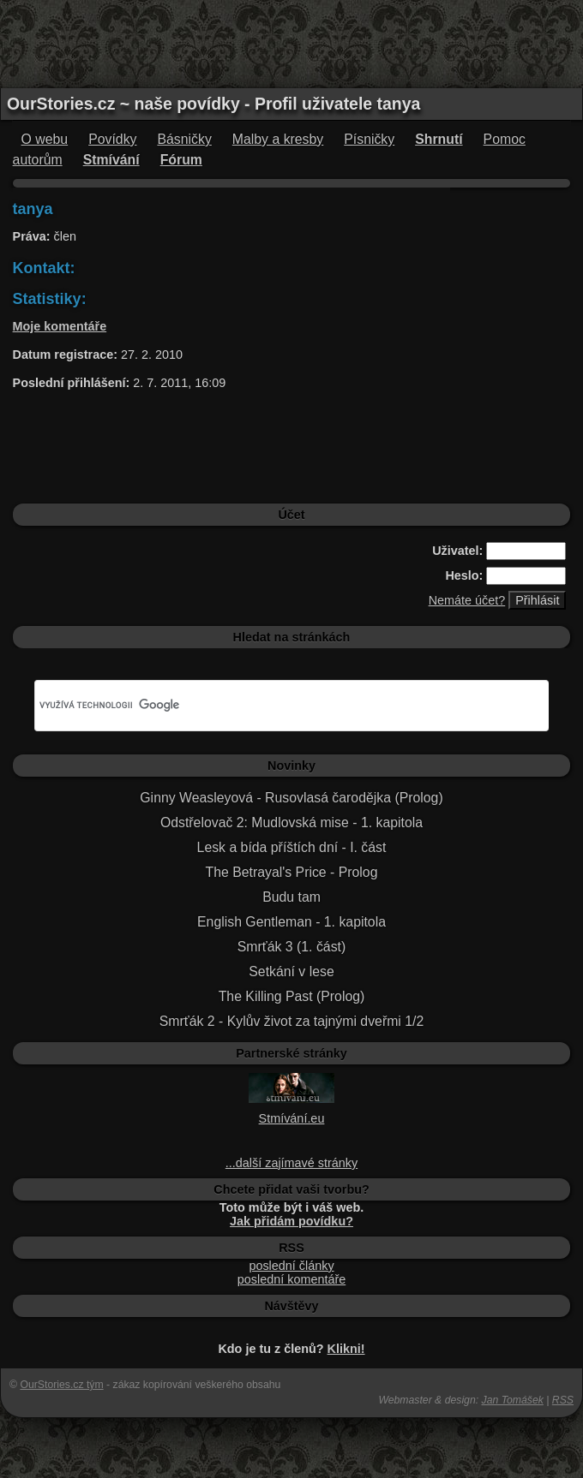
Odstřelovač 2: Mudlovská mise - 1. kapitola (291, 822)
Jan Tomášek (513, 1400)
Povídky (112, 139)
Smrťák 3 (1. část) (291, 946)
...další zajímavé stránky (291, 1163)
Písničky (369, 139)
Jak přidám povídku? (291, 1221)
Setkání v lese (291, 971)
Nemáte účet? (467, 600)
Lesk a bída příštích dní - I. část (292, 847)
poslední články (291, 1265)
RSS (563, 1400)
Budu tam (291, 897)
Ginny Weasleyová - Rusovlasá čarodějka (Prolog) (291, 797)
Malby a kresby (277, 139)
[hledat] (271, 705)
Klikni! (346, 1349)
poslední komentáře (291, 1279)
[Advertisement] (291, 43)
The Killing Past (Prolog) (292, 996)
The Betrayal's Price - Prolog (292, 872)
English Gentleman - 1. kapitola (291, 922)
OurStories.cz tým (61, 1385)
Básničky (184, 139)
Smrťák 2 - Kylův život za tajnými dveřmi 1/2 (291, 1021)
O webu (45, 139)
